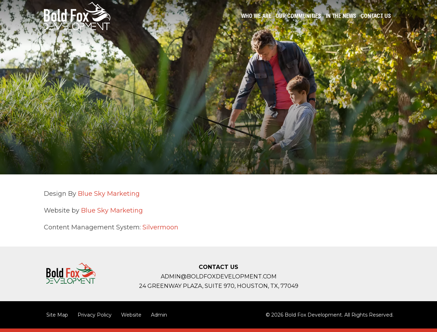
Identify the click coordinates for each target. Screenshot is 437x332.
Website (131, 315)
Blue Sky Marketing (109, 194)
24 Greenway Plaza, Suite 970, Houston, (218, 286)
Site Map (57, 315)
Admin (159, 315)
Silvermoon (160, 227)
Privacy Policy (95, 315)
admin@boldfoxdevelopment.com (219, 276)
